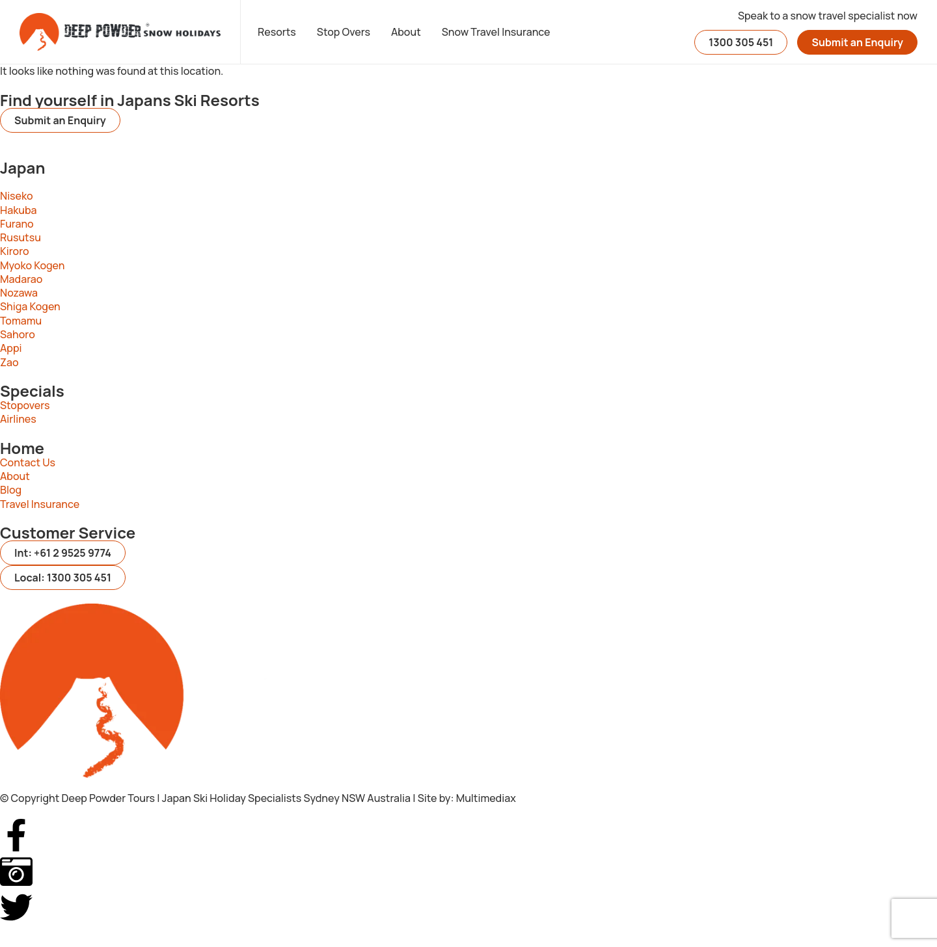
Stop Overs (343, 32)
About (406, 32)
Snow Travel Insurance (496, 32)
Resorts (277, 32)
